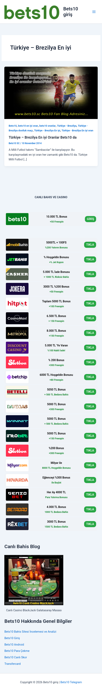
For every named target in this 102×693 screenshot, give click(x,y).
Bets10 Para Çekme (16, 651)
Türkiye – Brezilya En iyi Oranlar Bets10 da (42, 137)
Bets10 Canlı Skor (15, 657)
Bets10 (13, 125)
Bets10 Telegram (71, 682)
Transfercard (12, 664)
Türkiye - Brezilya (66, 125)
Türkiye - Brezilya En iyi (47, 130)
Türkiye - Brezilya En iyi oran (77, 130)
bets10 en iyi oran (28, 125)
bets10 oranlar (47, 125)
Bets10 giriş (70, 11)
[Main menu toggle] (94, 12)
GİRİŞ (90, 219)
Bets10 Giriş (12, 638)
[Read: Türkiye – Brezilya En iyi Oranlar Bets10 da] (50, 92)
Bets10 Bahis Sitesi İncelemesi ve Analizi (30, 631)
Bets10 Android (14, 644)
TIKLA (90, 244)
